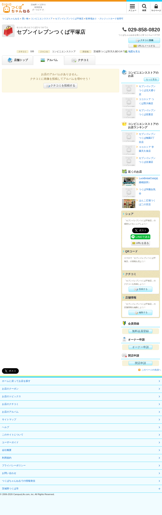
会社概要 (6, 450)
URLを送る (140, 243)
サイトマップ (9, 419)
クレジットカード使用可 (111, 18)
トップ (17, 60)
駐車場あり (91, 18)
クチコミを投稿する (60, 85)
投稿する (141, 289)
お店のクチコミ (10, 404)
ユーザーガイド (10, 442)
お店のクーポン (10, 388)
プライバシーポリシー (14, 465)
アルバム (49, 60)
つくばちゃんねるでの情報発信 (18, 480)
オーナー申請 (140, 347)
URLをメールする (144, 46)
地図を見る (134, 51)
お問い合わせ (9, 473)
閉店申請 (140, 363)
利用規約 (6, 457)
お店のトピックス (11, 396)
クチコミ (80, 60)
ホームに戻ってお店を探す (16, 381)
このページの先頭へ (151, 370)
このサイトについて (12, 434)
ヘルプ (5, 427)
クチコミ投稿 (144, 40)
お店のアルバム (10, 411)
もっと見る (151, 79)
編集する (141, 312)
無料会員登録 (140, 331)
